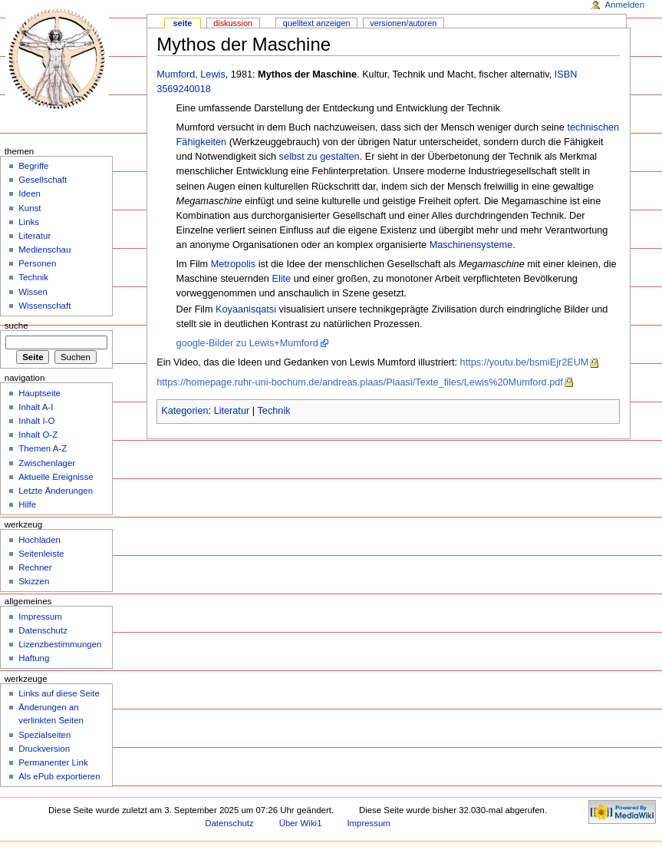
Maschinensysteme (471, 245)
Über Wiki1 (300, 823)
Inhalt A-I (35, 407)
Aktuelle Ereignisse (55, 476)
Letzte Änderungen (55, 490)
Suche (16, 325)
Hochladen (39, 539)
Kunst (29, 208)
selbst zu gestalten (319, 156)
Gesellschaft (42, 179)
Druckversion (44, 748)
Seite (183, 23)
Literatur (232, 410)
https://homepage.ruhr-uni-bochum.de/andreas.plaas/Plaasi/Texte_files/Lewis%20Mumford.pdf (359, 382)
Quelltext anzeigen (317, 23)
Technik (274, 410)
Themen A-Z (42, 448)
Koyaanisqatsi (246, 309)
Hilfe (27, 504)
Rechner (34, 567)
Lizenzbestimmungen (59, 644)
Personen (37, 263)
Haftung (33, 658)
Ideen (29, 193)
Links (28, 222)
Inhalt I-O (36, 420)
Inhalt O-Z (38, 434)
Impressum (40, 616)
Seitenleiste (41, 553)
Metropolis (233, 264)
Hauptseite (39, 393)
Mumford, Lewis (191, 74)
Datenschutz (43, 630)
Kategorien (184, 410)
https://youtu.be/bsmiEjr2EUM (524, 362)
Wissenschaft (44, 305)
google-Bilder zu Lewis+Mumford (247, 343)
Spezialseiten (44, 734)
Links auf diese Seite (59, 693)
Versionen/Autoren (403, 23)
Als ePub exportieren (59, 776)
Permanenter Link (52, 762)
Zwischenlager (46, 463)
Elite (281, 278)
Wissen (33, 291)
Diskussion (232, 23)
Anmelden (625, 4)
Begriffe (33, 165)
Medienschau (44, 249)
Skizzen (33, 581)
